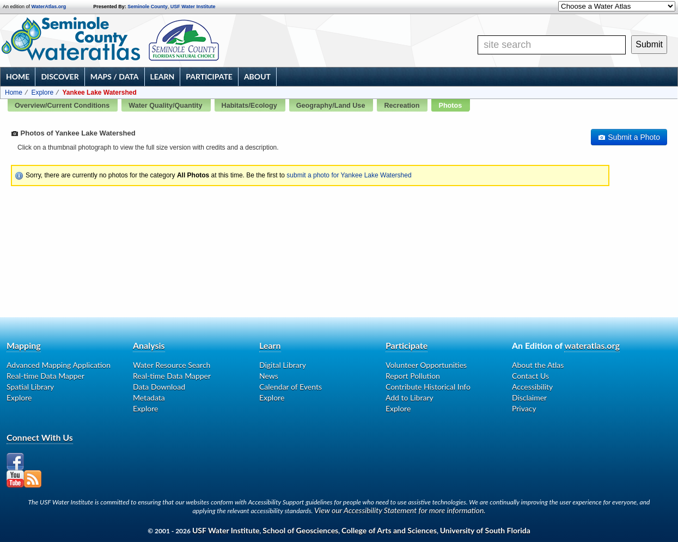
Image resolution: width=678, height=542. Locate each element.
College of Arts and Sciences (389, 530)
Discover (59, 76)
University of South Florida (485, 530)
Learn (162, 76)
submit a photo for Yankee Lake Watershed (348, 175)
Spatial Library (30, 386)
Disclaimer (529, 397)
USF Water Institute (193, 6)
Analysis (149, 345)
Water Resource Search (171, 364)
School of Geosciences (300, 530)
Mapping (24, 345)
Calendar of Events (290, 386)
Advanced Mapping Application (59, 364)
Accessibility (532, 386)
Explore (42, 92)
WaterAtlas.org (49, 6)
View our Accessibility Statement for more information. (400, 510)
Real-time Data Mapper (45, 375)
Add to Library (409, 397)
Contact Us (530, 375)
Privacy (524, 408)
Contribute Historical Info (428, 386)
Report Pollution (413, 375)
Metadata (149, 397)
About (257, 76)
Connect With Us (40, 437)
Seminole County (147, 6)
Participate (209, 76)
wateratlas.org (591, 345)
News (268, 375)
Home (17, 76)
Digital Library (282, 364)
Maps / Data (114, 76)
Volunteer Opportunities (426, 364)
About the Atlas (538, 364)
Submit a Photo (629, 137)
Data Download (159, 386)
